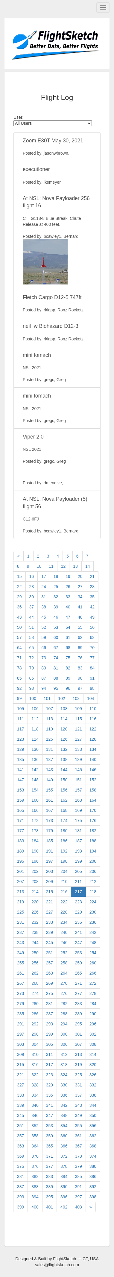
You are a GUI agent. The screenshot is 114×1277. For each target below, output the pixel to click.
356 (92, 1125)
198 (63, 861)
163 (78, 800)
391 (78, 1186)
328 (34, 1085)
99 (19, 698)
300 (63, 1034)
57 (19, 637)
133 (78, 749)
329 (49, 1085)
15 (19, 576)
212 (92, 881)
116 (92, 718)
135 (20, 759)
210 (63, 881)
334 (34, 1095)
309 (20, 1054)
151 (78, 779)
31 (43, 596)
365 (49, 1146)
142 (34, 769)
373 (78, 1156)
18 (56, 576)
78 (19, 668)
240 (63, 932)
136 (34, 759)
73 (43, 657)
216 (63, 891)
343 (78, 1105)
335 (49, 1095)
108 (63, 708)
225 (20, 912)
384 (63, 1176)
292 (34, 1024)
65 (31, 647)
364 (34, 1146)
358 (34, 1135)
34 (80, 596)
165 (20, 810)
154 (34, 790)
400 (34, 1207)
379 (78, 1166)
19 (68, 576)
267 (20, 983)
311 (49, 1054)
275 (49, 993)
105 (20, 708)
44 (31, 617)
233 (49, 922)
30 (31, 596)
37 (31, 607)
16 (31, 576)
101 (47, 698)
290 (92, 1013)
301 (78, 1034)
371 (49, 1156)
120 (63, 729)
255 (20, 963)
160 (34, 800)
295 (78, 1024)
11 (51, 566)
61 (68, 637)
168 (63, 810)
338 (92, 1095)
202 (34, 871)
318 (63, 1064)
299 (49, 1034)
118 (34, 729)
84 (92, 668)
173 (49, 820)
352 (34, 1125)
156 (63, 790)
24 (43, 586)
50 (19, 627)
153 (20, 790)
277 (78, 993)
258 (63, 963)
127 (78, 739)
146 (92, 769)
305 (49, 1044)
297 (20, 1034)
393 (20, 1196)
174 (63, 820)
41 (80, 607)
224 (92, 901)
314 (92, 1054)
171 (20, 820)
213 (20, 891)
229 (78, 912)
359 (49, 1135)
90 (80, 678)
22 (19, 586)
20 (80, 576)
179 (49, 830)
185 (49, 840)
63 (92, 637)
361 (78, 1135)
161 (49, 800)
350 (92, 1115)
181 (78, 830)
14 (87, 566)
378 (63, 1166)
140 (92, 759)
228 (63, 912)
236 (92, 922)
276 (63, 993)
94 (43, 688)
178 (34, 830)
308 (92, 1044)
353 (49, 1125)
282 (63, 1003)
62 (80, 637)
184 (34, 840)
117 (20, 729)
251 (49, 952)
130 (34, 749)
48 (80, 617)
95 (56, 688)
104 (90, 698)
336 (63, 1095)
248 (92, 942)
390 (63, 1186)
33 (68, 596)
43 (19, 617)
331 (78, 1085)
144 (63, 769)
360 (63, 1135)
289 (78, 1013)
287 (49, 1013)
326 (92, 1074)
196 (34, 861)
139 (78, 759)
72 (31, 657)
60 (56, 637)
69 (80, 647)
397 (78, 1196)
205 (78, 871)
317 (49, 1064)
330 (63, 1085)
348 (63, 1115)
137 (49, 759)
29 (19, 596)
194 (92, 851)
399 (20, 1207)
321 (20, 1074)
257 (49, 963)
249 (20, 952)
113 (49, 718)
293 (49, 1024)
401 (49, 1207)
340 (34, 1105)
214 (34, 891)
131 (49, 749)
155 (49, 790)
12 (63, 566)
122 (92, 729)
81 (56, 668)
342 (63, 1105)
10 (39, 566)
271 (78, 983)
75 (68, 657)
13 (75, 566)
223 (78, 901)
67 (56, 647)
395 (49, 1196)
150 (63, 779)
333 (20, 1095)
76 (80, 657)
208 (34, 881)
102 (61, 698)
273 (20, 993)
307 (78, 1044)
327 (20, 1085)
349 (78, 1115)
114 (63, 718)
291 (20, 1024)
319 (78, 1064)
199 (78, 861)
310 (34, 1054)
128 (92, 739)
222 (63, 901)
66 (43, 647)
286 (34, 1013)
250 (34, 952)
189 (20, 851)
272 (92, 983)
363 (20, 1146)
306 (63, 1044)
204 (63, 871)
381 (20, 1176)
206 (92, 871)
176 (92, 820)
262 (34, 973)
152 (92, 779)
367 (78, 1146)
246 (63, 942)
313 (78, 1054)
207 (20, 881)
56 (92, 627)
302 (92, 1034)
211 (78, 881)
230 (92, 912)
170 (92, 810)
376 (34, 1166)
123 (20, 739)
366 (63, 1146)
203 (49, 871)
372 (63, 1156)
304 (34, 1044)
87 (43, 678)
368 (92, 1146)
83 (80, 668)
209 (49, 881)
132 (63, 749)
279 (20, 1003)
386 (92, 1176)
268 (34, 983)
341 (49, 1105)
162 (63, 800)
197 (49, 861)
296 (92, 1024)
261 (20, 973)
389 (49, 1186)
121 (78, 729)
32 (56, 596)
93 (31, 688)
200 (92, 861)
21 (92, 576)
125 (49, 739)
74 (56, 657)
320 (92, 1064)
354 (63, 1125)
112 (34, 718)
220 (34, 901)
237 (20, 932)
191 (49, 851)
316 (34, 1064)
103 (76, 698)
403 (78, 1207)
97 (80, 688)
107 (49, 708)
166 (34, 810)
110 (92, 708)
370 (34, 1156)
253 (78, 952)
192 (63, 851)
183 (20, 840)
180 (63, 830)
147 (20, 779)
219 (20, 901)
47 (68, 617)
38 (43, 607)
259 (78, 963)
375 (20, 1166)
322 (34, 1074)
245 (49, 942)
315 (20, 1064)
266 (92, 973)
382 (34, 1176)
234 (63, 922)
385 (78, 1176)
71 (19, 657)
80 (43, 668)
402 (63, 1207)
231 (20, 922)
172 (34, 820)
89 (68, 678)
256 (34, 963)
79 (31, 668)
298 (34, 1034)
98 (92, 688)
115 (78, 718)
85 (19, 678)
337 (78, 1095)
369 (20, 1156)
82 (68, 668)
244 (34, 942)
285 (20, 1013)
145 (78, 769)
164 (92, 800)
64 (19, 647)
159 (20, 800)
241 (78, 932)
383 (49, 1176)
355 (78, 1125)
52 (43, 627)
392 (92, 1186)
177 (20, 830)
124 (34, 739)
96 (68, 688)
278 (92, 993)
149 (49, 779)
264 (63, 973)
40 (68, 607)
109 (78, 708)
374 (92, 1156)
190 (34, 851)
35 (92, 596)
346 (34, 1115)
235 (78, 922)
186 (63, 840)
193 (78, 851)
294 (63, 1024)
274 (34, 993)
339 (20, 1105)
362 (92, 1135)
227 (49, 912)
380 (92, 1166)
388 (34, 1186)
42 (92, 607)
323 (49, 1074)
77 (92, 657)
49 (92, 617)
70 (92, 647)
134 (92, 749)
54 (68, 627)
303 (20, 1044)
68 (68, 647)
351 (20, 1125)
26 (68, 586)
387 (20, 1186)
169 (78, 810)
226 (34, 912)
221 (49, 901)
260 (92, 963)
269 (49, 983)
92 (19, 688)
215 (49, 891)
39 (56, 607)
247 (78, 942)
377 (49, 1166)
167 (49, 810)
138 (63, 759)
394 (34, 1196)
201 (20, 871)
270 (63, 983)
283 (78, 1003)
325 (78, 1074)
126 (63, 739)
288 (63, 1013)
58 (31, 637)
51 (31, 627)
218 (92, 891)
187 (78, 840)
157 (78, 790)
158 (92, 790)
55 (80, 627)
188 (92, 840)
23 (31, 586)
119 (49, 729)
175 (78, 820)
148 (34, 779)
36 (19, 607)
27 (80, 586)
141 (20, 769)
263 (49, 973)
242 (92, 932)
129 (20, 749)
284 (92, 1003)
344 (92, 1105)
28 (92, 586)
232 (34, 922)
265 (78, 973)
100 (32, 698)
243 (20, 942)
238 (34, 932)
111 (20, 718)
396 (63, 1196)
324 (63, 1074)
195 (20, 861)
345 (20, 1115)
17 (43, 576)
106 (34, 708)
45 (43, 617)
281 (49, 1003)
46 (56, 617)
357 (20, 1135)
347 (49, 1115)
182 (92, 830)
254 (92, 952)
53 (56, 627)
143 (49, 769)
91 (92, 678)
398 (92, 1196)
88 (56, 678)
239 (49, 932)
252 (63, 952)
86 (31, 678)
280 (34, 1003)
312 (63, 1054)
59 (43, 637)
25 (56, 586)
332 (92, 1085)
